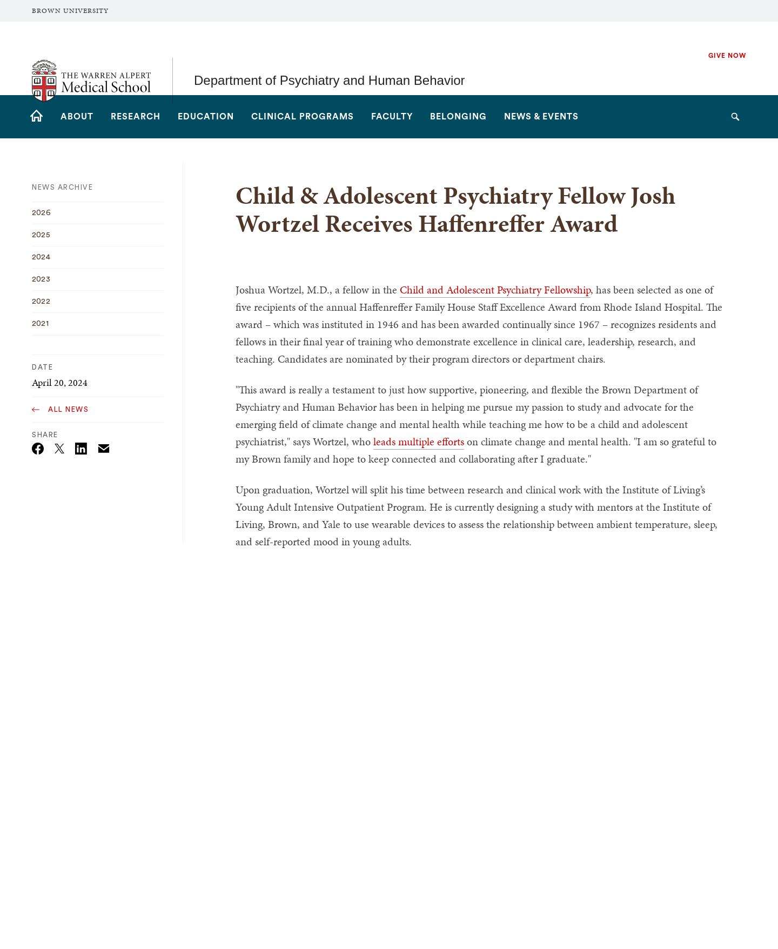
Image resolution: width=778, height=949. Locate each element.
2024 (41, 257)
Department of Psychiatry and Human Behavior (329, 58)
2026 (41, 213)
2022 (41, 301)
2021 (40, 324)
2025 (41, 235)
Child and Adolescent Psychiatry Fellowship (495, 289)
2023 (41, 279)
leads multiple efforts (418, 441)
